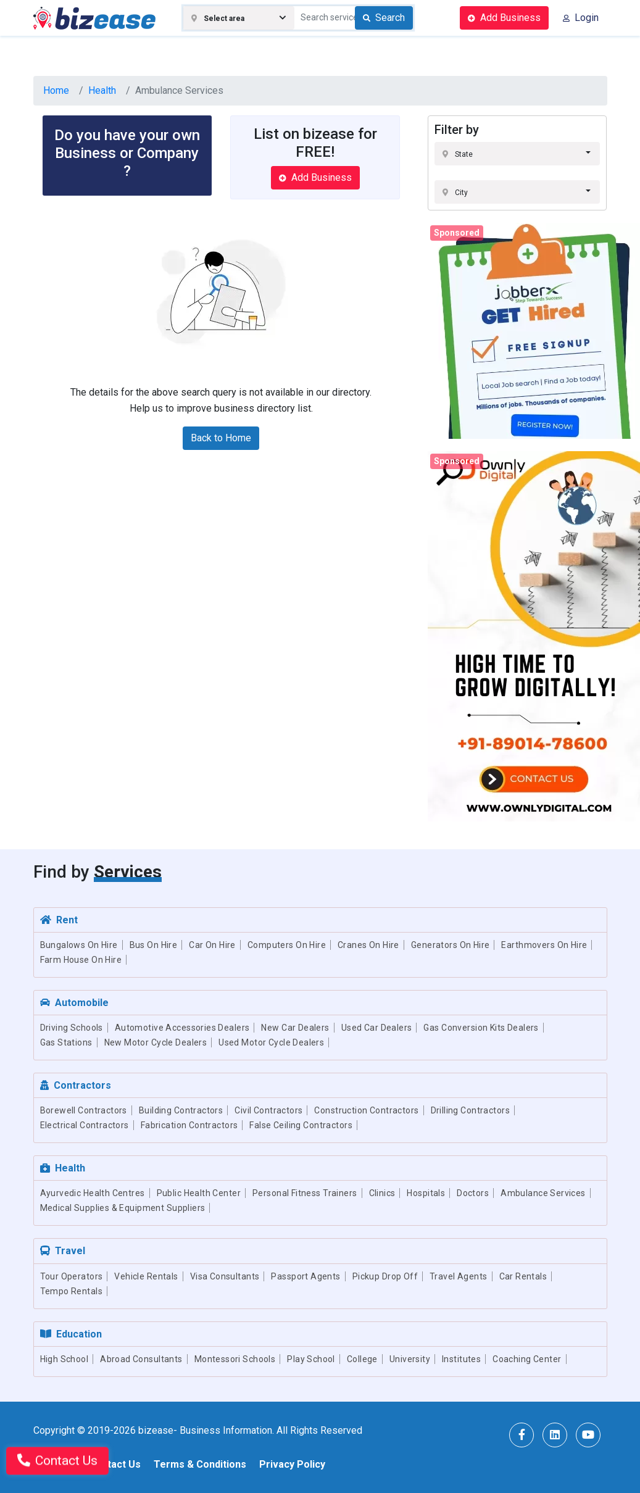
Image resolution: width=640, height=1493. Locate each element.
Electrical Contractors (84, 1125)
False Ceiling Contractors (300, 1125)
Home (56, 90)
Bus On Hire (154, 945)
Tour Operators (71, 1276)
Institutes (461, 1359)
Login (581, 17)
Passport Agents (305, 1276)
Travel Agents (458, 1276)
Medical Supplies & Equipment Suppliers (123, 1208)
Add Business (504, 17)
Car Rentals (523, 1276)
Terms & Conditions (200, 1464)
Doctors (473, 1193)
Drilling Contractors (470, 1110)
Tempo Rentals (71, 1291)
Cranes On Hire (368, 945)
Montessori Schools (235, 1359)
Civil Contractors (268, 1110)
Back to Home (221, 438)
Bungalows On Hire (79, 945)
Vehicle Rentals (146, 1276)
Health (102, 90)
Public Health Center (199, 1193)
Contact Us (115, 1464)
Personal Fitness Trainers (304, 1193)
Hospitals (426, 1193)
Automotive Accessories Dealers (182, 1028)
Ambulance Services (543, 1193)
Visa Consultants (225, 1276)
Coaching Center (526, 1359)
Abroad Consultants (141, 1359)
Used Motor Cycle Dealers (271, 1042)
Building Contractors (181, 1110)
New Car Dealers (295, 1028)
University (409, 1359)
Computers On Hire (286, 945)
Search (384, 17)
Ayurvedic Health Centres (92, 1193)
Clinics (382, 1193)
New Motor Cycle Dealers (155, 1042)
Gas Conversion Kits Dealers (480, 1028)
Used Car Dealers (376, 1028)
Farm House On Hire (81, 960)
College (362, 1359)
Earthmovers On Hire (544, 945)
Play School (311, 1359)
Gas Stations (66, 1042)
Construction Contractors (366, 1110)
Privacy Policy (292, 1464)
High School (64, 1359)
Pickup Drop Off (385, 1276)
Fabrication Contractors (189, 1125)
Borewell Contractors (83, 1110)
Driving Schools (71, 1028)
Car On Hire (212, 945)
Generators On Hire (450, 945)
